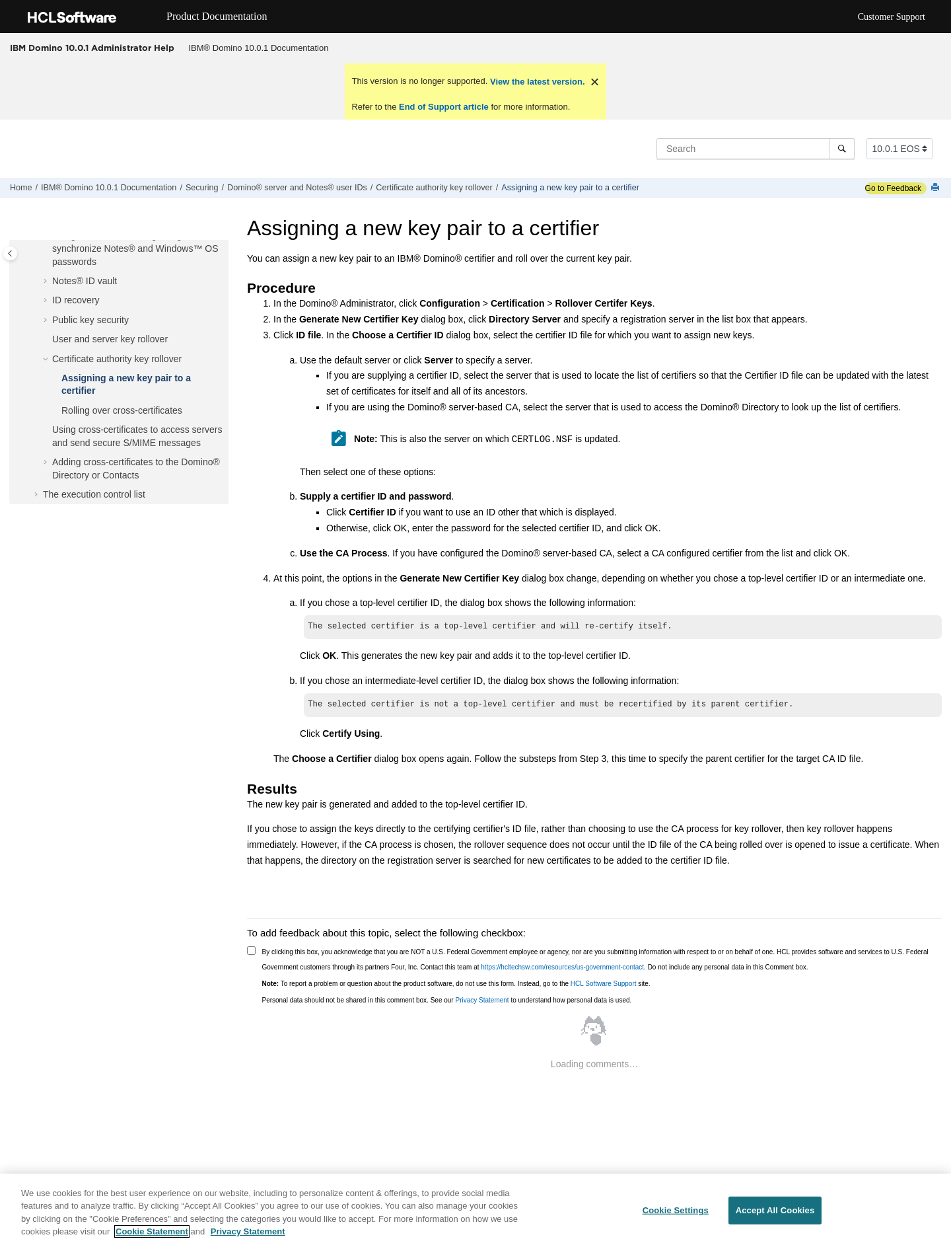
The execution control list (94, 494)
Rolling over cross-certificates (121, 410)
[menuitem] (258, 48)
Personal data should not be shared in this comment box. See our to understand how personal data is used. (447, 1000)
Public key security (90, 320)
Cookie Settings (676, 1210)
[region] (475, 1209)
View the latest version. (535, 82)
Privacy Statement (482, 1000)
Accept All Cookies (775, 1210)
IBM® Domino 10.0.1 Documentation (259, 48)
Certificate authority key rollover (434, 187)
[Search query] (755, 148)
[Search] (842, 148)
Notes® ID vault (84, 281)
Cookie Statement (152, 1231)
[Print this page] (936, 188)
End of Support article (443, 107)
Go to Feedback (893, 188)
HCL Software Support (604, 983)
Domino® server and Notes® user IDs (297, 187)
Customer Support (891, 17)
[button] (47, 281)
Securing (202, 187)
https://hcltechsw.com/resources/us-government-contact (562, 967)
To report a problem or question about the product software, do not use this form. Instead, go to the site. (456, 983)
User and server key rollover (110, 339)
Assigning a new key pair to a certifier (570, 187)
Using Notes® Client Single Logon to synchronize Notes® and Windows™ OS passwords (135, 248)
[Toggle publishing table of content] (10, 253)
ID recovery (76, 300)
